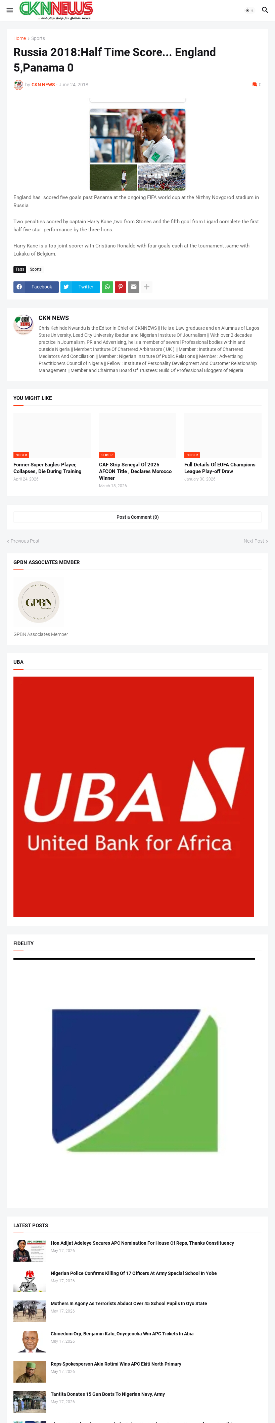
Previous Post (25, 541)
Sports (38, 38)
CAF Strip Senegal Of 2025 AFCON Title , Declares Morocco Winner (135, 471)
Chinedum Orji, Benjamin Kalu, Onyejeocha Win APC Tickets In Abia (122, 1333)
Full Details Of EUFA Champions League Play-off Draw (220, 468)
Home (19, 38)
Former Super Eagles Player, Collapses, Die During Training (47, 468)
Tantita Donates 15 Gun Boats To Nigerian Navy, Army (108, 1394)
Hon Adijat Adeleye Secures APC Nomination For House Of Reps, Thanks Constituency (142, 1243)
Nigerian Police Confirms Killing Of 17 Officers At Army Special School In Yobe (134, 1273)
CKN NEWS (54, 317)
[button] (9, 10)
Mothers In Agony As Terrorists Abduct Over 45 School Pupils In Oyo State (129, 1303)
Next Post (254, 541)
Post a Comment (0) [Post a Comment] (138, 517)
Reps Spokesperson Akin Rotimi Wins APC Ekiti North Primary (116, 1364)
